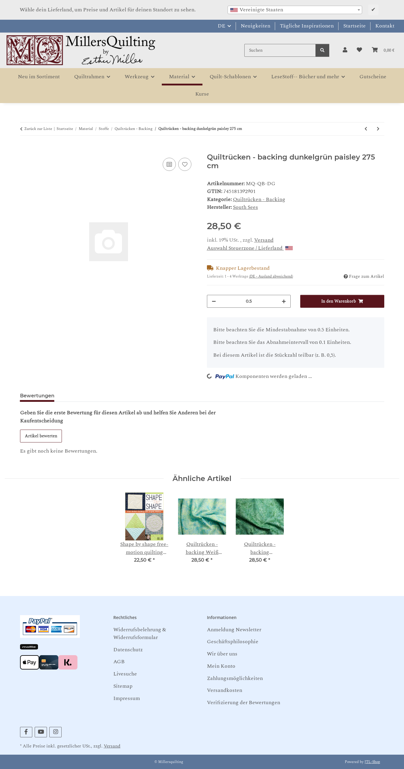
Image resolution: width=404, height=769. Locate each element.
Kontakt (384, 26)
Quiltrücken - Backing (259, 199)
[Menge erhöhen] (283, 301)
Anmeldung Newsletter (234, 630)
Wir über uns (222, 654)
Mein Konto (221, 666)
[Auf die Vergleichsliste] (169, 164)
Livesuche (125, 674)
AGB (119, 662)
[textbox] (295, 10)
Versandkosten (224, 690)
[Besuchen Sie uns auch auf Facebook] (26, 732)
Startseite (354, 26)
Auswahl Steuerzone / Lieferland (250, 248)
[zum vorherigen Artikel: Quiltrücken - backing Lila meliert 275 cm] (366, 128)
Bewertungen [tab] (37, 396)
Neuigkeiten (255, 26)
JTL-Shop (372, 762)
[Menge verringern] (213, 301)
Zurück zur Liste (38, 129)
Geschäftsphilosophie (232, 642)
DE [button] (221, 26)
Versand (264, 240)
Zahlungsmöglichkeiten (235, 678)
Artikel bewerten (41, 436)
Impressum (126, 698)
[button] (345, 50)
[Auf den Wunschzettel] (184, 164)
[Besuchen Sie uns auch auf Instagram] (55, 732)
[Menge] (249, 301)
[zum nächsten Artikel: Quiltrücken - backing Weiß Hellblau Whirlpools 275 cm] (378, 128)
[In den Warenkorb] (25, 149)
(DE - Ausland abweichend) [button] (271, 276)
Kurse (202, 94)
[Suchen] (280, 50)
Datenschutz (128, 650)
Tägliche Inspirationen (307, 26)
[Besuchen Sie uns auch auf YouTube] (41, 732)
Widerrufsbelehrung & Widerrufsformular (139, 633)
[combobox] (295, 10)
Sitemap (122, 686)
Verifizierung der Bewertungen (243, 702)
